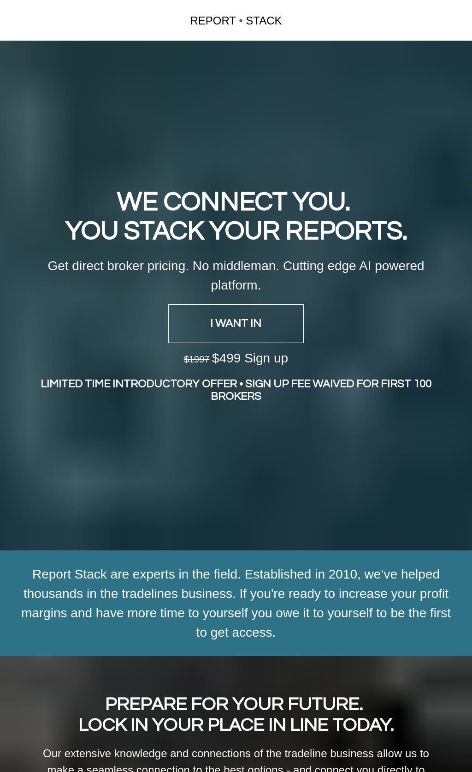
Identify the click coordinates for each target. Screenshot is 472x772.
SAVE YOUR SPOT (236, 732)
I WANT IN (235, 277)
